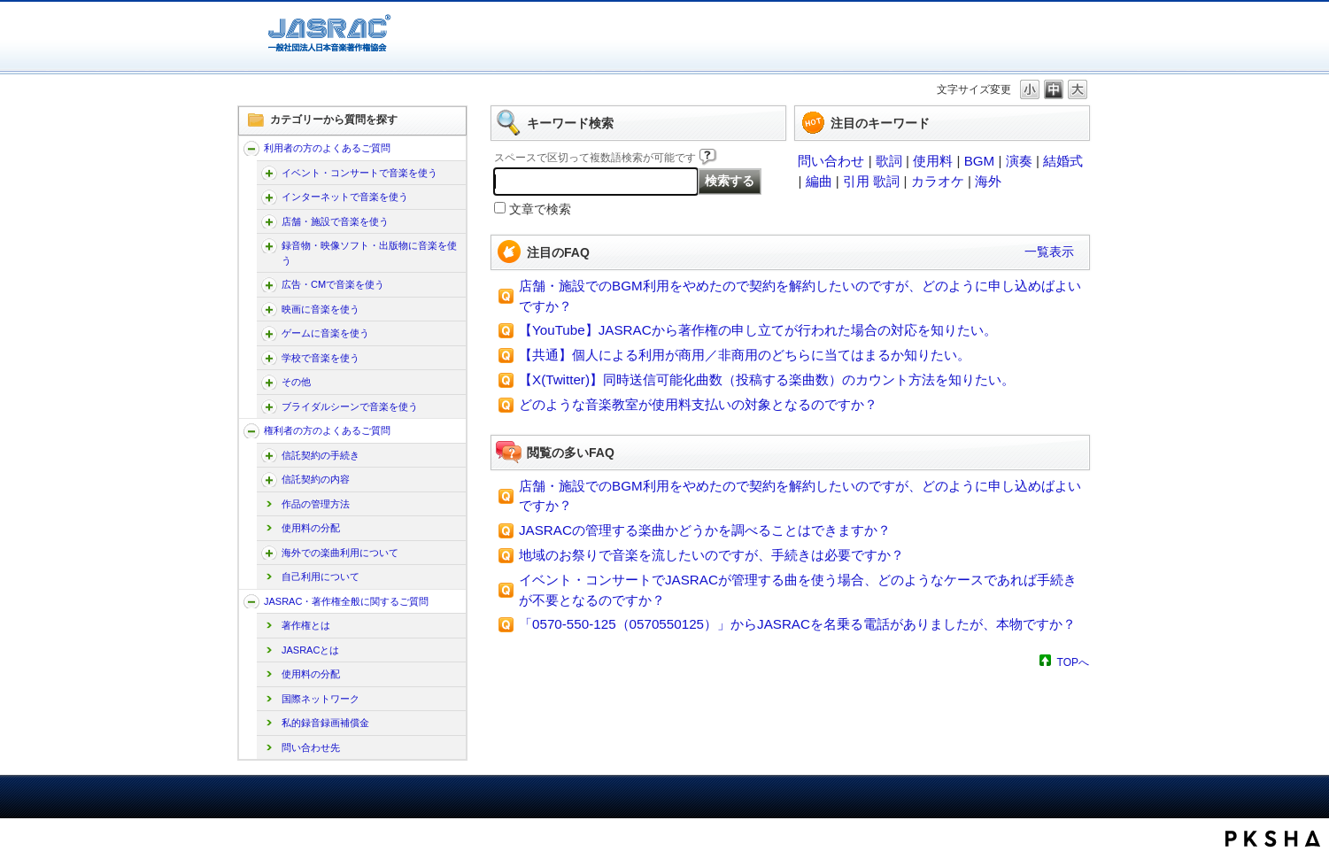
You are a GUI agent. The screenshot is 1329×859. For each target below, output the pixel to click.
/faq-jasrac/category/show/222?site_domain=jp (269, 553)
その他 (296, 381)
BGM (979, 160)
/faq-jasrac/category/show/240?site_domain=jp (269, 406)
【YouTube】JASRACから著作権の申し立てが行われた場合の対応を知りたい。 (758, 329)
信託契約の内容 (316, 479)
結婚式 (1063, 160)
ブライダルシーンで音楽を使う (350, 406)
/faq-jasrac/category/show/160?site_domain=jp (269, 173)
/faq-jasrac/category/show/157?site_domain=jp (251, 148)
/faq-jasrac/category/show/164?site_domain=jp (269, 197)
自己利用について (320, 576)
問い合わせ (831, 160)
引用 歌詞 (871, 181)
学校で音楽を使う (320, 357)
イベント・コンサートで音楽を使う (359, 172)
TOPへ (1073, 662)
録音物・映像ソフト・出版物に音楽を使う (369, 253)
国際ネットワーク (320, 698)
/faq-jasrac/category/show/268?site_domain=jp (269, 245)
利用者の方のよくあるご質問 (327, 148)
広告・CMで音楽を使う (333, 284)
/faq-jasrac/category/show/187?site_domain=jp (269, 284)
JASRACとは (310, 650)
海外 (988, 181)
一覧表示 (1049, 251)
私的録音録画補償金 (325, 722)
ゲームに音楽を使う (325, 333)
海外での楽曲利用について (340, 552)
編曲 (819, 181)
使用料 (933, 160)
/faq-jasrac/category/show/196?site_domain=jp (269, 333)
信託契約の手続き (320, 455)
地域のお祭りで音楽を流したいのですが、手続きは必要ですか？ (711, 554)
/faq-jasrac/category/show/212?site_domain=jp (269, 479)
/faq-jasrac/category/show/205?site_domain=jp (269, 382)
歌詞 (889, 160)
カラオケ (937, 181)
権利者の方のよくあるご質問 (327, 430)
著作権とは (306, 625)
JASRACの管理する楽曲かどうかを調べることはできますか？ (705, 530)
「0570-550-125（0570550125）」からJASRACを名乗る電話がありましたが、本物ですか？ (797, 623)
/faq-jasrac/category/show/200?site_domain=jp (269, 358)
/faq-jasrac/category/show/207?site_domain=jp (269, 455)
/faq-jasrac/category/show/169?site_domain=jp (269, 221)
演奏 (1019, 160)
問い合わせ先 (311, 747)
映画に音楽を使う (320, 309)
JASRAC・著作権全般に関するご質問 (346, 601)
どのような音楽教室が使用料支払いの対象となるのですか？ (698, 404)
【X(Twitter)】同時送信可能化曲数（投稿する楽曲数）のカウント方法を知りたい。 (767, 379)
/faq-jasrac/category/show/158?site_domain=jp (251, 430)
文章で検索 (540, 209)
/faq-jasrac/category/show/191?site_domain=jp (269, 309)
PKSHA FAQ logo (1272, 838)
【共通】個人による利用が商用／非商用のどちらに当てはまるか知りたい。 (744, 354)
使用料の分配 (311, 527)
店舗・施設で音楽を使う (335, 221)
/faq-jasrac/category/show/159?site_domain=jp (251, 601)
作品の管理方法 (316, 504)
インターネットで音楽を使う (345, 196)
